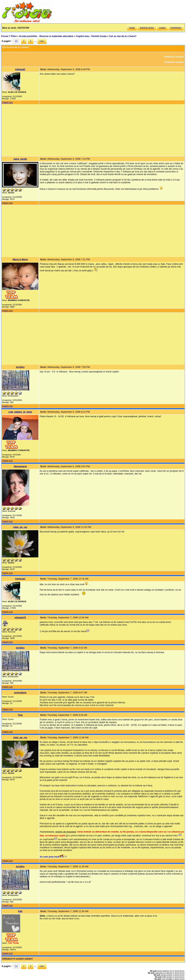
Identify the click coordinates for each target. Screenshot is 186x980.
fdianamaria (20, 466)
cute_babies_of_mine (20, 411)
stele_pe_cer (20, 527)
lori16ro (20, 367)
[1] (16, 41)
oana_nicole (20, 158)
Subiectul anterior (174, 56)
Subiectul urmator (174, 62)
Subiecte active (147, 27)
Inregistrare (176, 27)
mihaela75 (20, 617)
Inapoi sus (7, 102)
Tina (20, 715)
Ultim (42, 41)
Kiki (20, 911)
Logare (162, 27)
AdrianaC (20, 69)
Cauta (132, 27)
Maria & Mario (20, 259)
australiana (20, 692)
